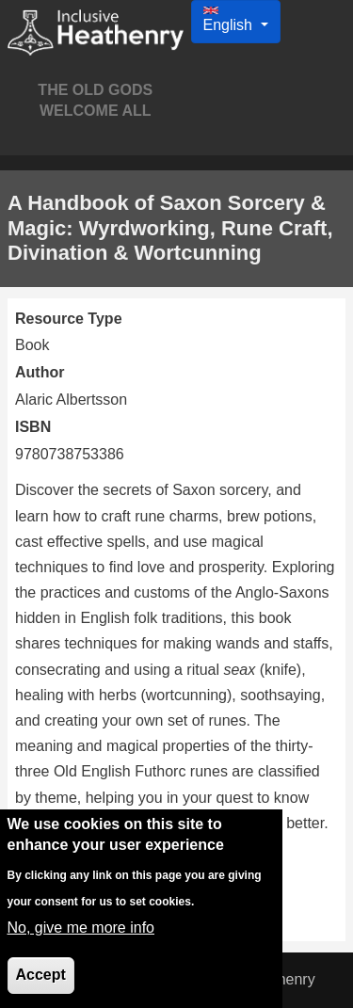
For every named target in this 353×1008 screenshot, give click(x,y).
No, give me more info (81, 938)
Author (39, 372)
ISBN (33, 427)
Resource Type (68, 319)
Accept (41, 985)
